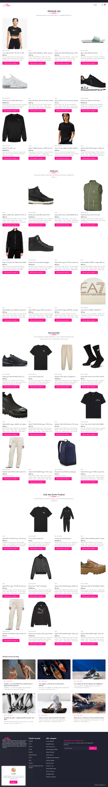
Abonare (92, 748)
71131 (30, 744)
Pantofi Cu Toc (49, 766)
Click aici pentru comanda (11, 63)
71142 (30, 757)
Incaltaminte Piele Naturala (52, 757)
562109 (31, 752)
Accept (13, 782)
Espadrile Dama (50, 744)
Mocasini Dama (50, 763)
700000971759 (33, 755)
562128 (30, 763)
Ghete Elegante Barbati (52, 749)
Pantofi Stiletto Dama (51, 768)
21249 (30, 749)
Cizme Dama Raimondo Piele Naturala (36, 766)
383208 (31, 741)
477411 (30, 747)
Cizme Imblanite (50, 741)
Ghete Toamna (49, 755)
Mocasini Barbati (50, 760)
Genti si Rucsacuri (50, 747)
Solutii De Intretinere (51, 777)
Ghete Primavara (50, 752)
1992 (30, 760)
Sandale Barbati (50, 774)
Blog (95, 5)
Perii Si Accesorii (50, 771)
